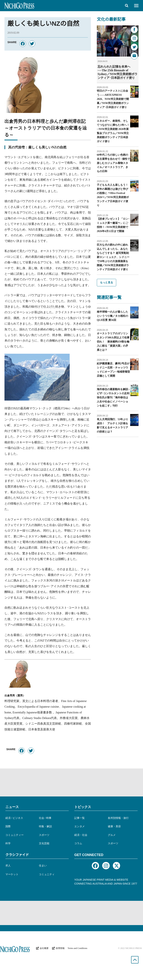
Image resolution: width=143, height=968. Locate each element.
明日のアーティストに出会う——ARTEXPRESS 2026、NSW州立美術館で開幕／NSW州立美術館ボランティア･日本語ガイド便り (113, 98)
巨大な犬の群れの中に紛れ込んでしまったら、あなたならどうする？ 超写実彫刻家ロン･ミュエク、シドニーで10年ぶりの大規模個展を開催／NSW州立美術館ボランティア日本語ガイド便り (113, 257)
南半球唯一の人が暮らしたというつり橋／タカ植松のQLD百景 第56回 (112, 315)
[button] (127, 6)
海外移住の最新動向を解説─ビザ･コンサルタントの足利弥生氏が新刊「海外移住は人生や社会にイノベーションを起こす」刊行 (113, 397)
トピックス (82, 807)
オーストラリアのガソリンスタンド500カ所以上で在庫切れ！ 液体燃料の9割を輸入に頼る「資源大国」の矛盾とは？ (113, 341)
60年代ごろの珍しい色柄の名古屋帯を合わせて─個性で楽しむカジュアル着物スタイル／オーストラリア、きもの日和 (113, 162)
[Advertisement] (71, 782)
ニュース (12, 807)
